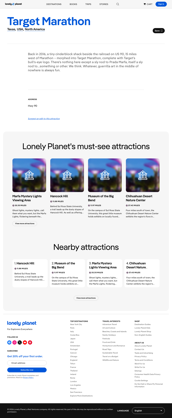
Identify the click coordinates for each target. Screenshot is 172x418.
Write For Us (140, 367)
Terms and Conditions (144, 360)
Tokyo (72, 363)
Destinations (53, 4)
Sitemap (138, 371)
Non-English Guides (143, 335)
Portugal (74, 349)
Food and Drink (108, 342)
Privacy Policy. (28, 377)
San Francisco (76, 392)
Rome (72, 378)
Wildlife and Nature (110, 360)
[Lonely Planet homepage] (13, 4)
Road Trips (106, 349)
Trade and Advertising (144, 353)
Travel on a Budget (110, 356)
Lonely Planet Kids (142, 328)
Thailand (73, 371)
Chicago (73, 356)
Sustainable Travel (110, 353)
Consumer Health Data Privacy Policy (147, 375)
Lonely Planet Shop (143, 331)
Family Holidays (109, 335)
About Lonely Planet (143, 346)
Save (159, 31)
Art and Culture (108, 328)
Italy (72, 331)
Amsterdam (75, 346)
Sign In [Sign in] (161, 4)
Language (123, 410)
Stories (103, 4)
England (73, 360)
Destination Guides (143, 324)
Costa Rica (74, 335)
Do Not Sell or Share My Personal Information (149, 385)
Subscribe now (27, 370)
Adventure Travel (109, 324)
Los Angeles (75, 385)
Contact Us (139, 349)
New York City (76, 324)
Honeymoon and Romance (113, 346)
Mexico (73, 388)
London (73, 381)
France (73, 367)
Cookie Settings (141, 380)
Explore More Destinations (81, 396)
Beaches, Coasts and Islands (114, 331)
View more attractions (24, 223)
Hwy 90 (32, 105)
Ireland (73, 374)
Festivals (106, 338)
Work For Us (140, 364)
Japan (72, 338)
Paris (72, 328)
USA (72, 342)
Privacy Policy (141, 356)
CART (148, 4)
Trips (88, 4)
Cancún (73, 353)
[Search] (117, 4)
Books (73, 4)
